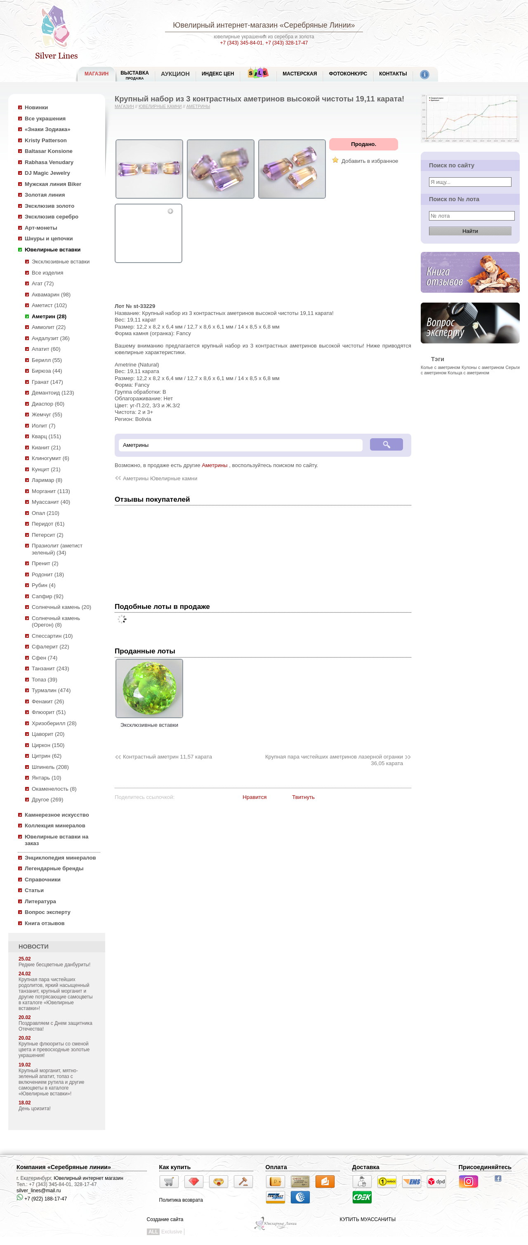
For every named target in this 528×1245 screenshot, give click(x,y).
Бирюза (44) (47, 371)
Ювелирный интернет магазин (88, 1178)
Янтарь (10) (46, 778)
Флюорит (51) (49, 712)
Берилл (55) (47, 360)
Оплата (276, 1167)
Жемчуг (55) (47, 414)
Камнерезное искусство (57, 815)
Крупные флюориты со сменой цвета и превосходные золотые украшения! (54, 1049)
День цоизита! (35, 1108)
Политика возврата (181, 1200)
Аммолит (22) (49, 327)
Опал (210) (45, 513)
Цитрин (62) (46, 756)
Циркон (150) (48, 745)
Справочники (43, 879)
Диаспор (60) (48, 404)
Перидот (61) (48, 524)
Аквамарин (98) (51, 294)
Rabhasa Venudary (49, 162)
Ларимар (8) (47, 480)
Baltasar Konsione (49, 151)
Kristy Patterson (46, 140)
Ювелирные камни (160, 106)
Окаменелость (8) (54, 789)
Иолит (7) (43, 426)
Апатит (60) (46, 349)
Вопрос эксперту (48, 912)
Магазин (124, 106)
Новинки (36, 107)
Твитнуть (303, 797)
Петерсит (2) (48, 535)
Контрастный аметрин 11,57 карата (167, 757)
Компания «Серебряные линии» (63, 1167)
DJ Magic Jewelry (47, 173)
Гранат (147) (47, 382)
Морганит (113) (51, 491)
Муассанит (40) (51, 502)
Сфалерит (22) (50, 647)
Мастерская (300, 74)
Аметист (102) (49, 305)
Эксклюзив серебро (51, 217)
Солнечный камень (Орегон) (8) (56, 621)
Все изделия (47, 273)
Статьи (34, 890)
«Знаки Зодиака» (48, 129)
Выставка (134, 75)
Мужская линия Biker (53, 184)
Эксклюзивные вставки (61, 261)
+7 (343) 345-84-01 (241, 43)
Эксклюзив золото (49, 206)
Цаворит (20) (48, 734)
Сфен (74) (44, 658)
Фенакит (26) (48, 701)
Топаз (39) (44, 680)
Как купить (175, 1167)
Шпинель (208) (50, 767)
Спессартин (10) (52, 636)
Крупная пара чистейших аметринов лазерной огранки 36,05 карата (334, 760)
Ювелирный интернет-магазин (225, 25)
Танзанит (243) (50, 668)
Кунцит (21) (46, 469)
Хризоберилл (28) (54, 723)
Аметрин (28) (49, 316)
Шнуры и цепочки (49, 238)
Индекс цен (218, 74)
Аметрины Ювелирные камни (160, 478)
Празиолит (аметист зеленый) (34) (57, 549)
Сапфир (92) (48, 596)
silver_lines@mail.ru (38, 1190)
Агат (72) (43, 283)
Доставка (366, 1167)
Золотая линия (45, 195)
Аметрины (198, 106)
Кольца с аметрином (468, 372)
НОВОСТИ (34, 946)
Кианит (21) (46, 447)
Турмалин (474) (51, 690)
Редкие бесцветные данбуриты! (54, 965)
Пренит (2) (45, 563)
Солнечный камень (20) (61, 607)
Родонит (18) (48, 574)
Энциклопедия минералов (60, 858)
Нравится (254, 797)
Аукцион (175, 73)
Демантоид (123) (53, 393)
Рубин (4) (44, 585)
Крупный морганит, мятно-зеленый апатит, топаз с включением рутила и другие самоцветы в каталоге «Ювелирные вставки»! (51, 1082)
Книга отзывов (45, 923)
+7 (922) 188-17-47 (41, 1199)
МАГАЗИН (96, 74)
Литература (40, 901)
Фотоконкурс (348, 74)
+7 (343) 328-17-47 (286, 43)
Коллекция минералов (55, 825)
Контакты (393, 74)
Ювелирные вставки (52, 250)
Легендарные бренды (54, 868)
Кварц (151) (46, 436)
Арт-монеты (41, 228)
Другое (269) (47, 799)
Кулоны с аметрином (483, 367)
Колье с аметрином (440, 367)
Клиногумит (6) (50, 458)
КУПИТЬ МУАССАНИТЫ (368, 1219)
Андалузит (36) (51, 338)
